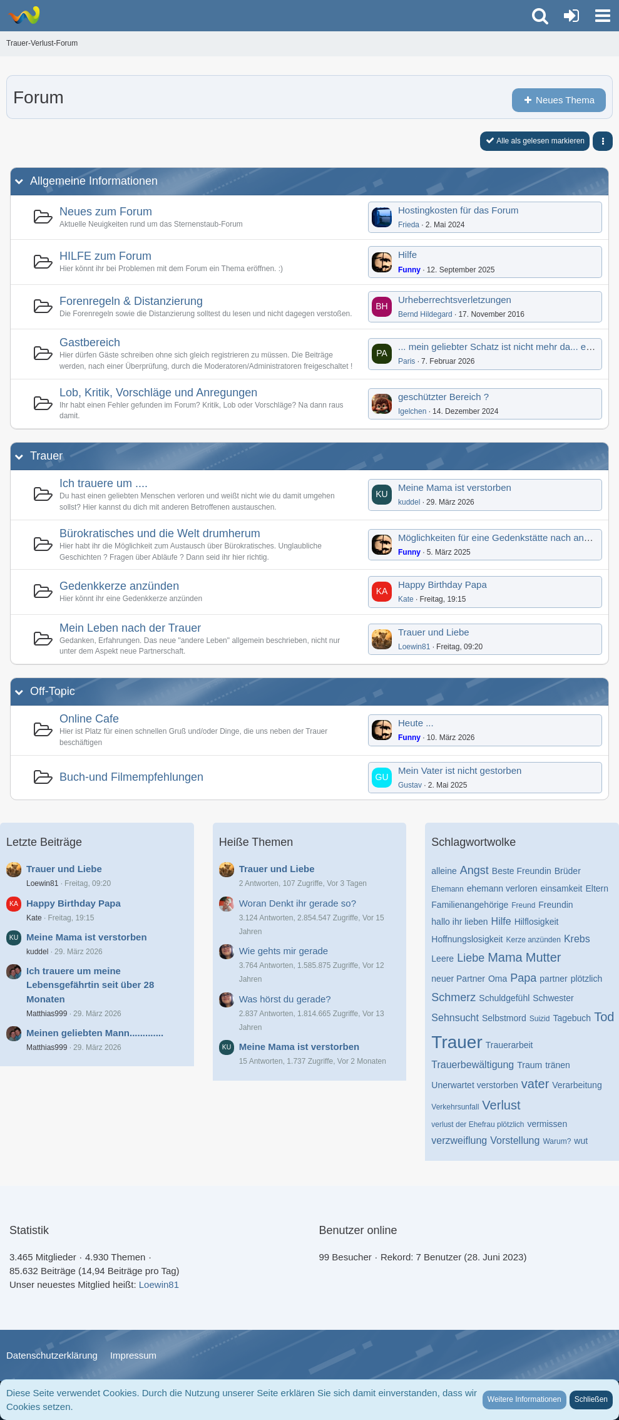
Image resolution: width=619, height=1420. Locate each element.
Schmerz (453, 997)
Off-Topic (52, 691)
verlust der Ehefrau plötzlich (477, 1124)
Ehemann (447, 889)
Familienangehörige (469, 905)
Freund (523, 905)
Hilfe (407, 254)
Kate (406, 599)
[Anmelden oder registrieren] (571, 15)
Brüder (568, 871)
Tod (604, 1017)
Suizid (539, 1018)
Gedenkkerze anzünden (119, 586)
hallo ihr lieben (459, 922)
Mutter (543, 957)
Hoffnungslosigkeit (467, 939)
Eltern (596, 888)
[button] (602, 15)
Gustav (410, 785)
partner (553, 979)
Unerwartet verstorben (474, 1085)
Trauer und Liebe (433, 632)
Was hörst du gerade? (285, 999)
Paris (406, 361)
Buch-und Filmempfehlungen (131, 777)
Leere (442, 959)
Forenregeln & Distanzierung (131, 301)
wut (581, 1141)
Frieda (408, 224)
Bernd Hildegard (425, 314)
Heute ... (416, 723)
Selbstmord (504, 1018)
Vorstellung (515, 1140)
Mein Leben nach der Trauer (130, 628)
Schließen (591, 1399)
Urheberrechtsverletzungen (454, 299)
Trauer (46, 456)
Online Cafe (89, 719)
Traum (529, 1065)
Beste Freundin (521, 871)
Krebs (577, 939)
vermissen (547, 1124)
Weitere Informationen (524, 1399)
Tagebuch (572, 1018)
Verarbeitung (576, 1085)
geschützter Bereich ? (443, 396)
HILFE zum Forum (105, 256)
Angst (474, 870)
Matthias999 (46, 1013)
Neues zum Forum (105, 211)
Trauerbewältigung (472, 1064)
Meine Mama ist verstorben (454, 487)
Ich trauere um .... (103, 483)
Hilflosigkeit (536, 922)
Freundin (555, 905)
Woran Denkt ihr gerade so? (297, 903)
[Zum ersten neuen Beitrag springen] (382, 217)
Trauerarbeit (509, 1045)
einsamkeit (562, 888)
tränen (557, 1065)
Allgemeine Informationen (94, 181)
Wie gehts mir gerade (284, 950)
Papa (523, 978)
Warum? (557, 1141)
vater (535, 1084)
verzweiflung (459, 1140)
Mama (505, 957)
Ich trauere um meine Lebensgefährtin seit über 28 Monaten (90, 984)
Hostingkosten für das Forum (458, 210)
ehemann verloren (502, 888)
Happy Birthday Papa (442, 584)
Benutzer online (358, 1230)
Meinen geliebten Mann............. (94, 1032)
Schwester (553, 998)
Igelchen (412, 411)
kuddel (409, 502)
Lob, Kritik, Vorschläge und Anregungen (158, 392)
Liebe (470, 958)
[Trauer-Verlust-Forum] (23, 15)
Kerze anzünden (533, 939)
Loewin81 (414, 646)
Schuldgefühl (504, 998)
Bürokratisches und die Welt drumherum (159, 533)
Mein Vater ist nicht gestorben (459, 770)
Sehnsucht (455, 1017)
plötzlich (587, 979)
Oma (497, 979)
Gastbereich (89, 342)
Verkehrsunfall (455, 1107)
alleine (443, 871)
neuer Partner (458, 979)
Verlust (501, 1105)
